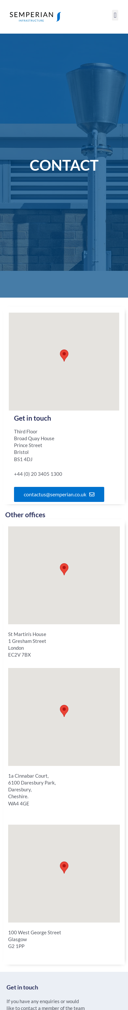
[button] (115, 15)
